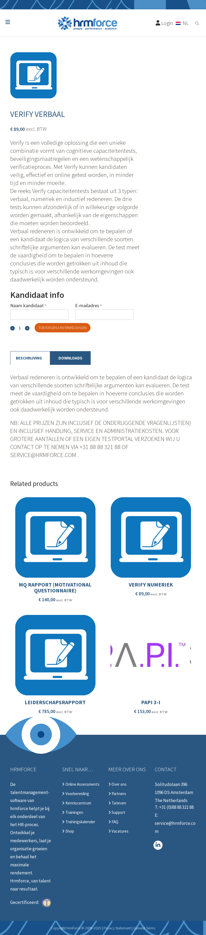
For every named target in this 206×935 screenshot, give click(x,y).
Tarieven (117, 803)
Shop (68, 831)
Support (116, 812)
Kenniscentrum (76, 803)
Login (164, 23)
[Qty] (20, 328)
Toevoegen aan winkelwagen (62, 327)
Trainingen (72, 812)
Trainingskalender (78, 821)
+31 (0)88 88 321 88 (176, 807)
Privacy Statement (117, 928)
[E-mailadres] (104, 314)
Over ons (117, 784)
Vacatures (118, 831)
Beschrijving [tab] (29, 358)
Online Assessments (80, 784)
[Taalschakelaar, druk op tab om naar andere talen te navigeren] (182, 23)
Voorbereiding (75, 793)
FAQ (113, 821)
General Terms (144, 928)
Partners (117, 793)
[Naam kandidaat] (39, 314)
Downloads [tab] (70, 358)
